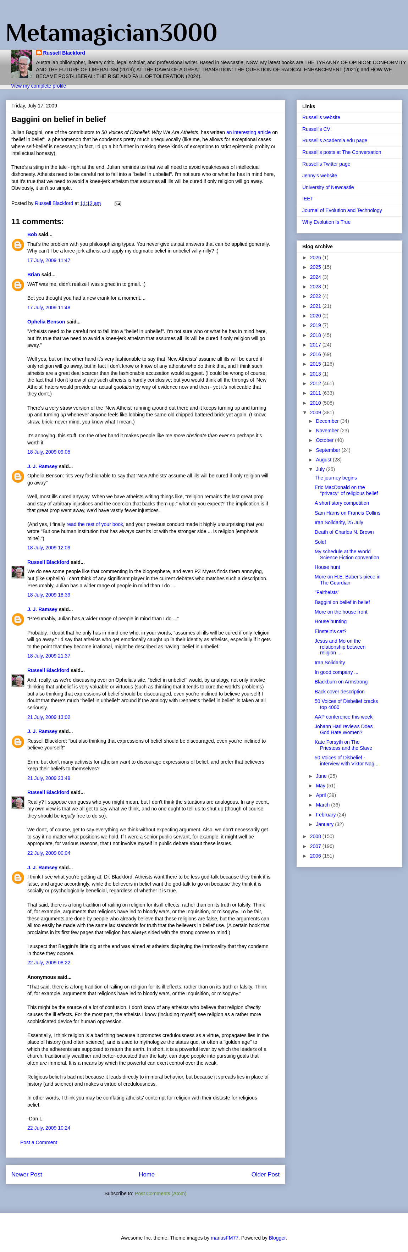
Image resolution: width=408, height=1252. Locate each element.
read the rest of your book (95, 524)
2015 (316, 364)
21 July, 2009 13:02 (48, 717)
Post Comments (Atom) (160, 1193)
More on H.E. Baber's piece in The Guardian (348, 580)
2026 (316, 257)
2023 (316, 286)
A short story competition (342, 503)
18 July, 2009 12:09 (48, 547)
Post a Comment (38, 1142)
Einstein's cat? (331, 631)
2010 (316, 403)
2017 (316, 345)
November (328, 430)
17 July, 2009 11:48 (48, 307)
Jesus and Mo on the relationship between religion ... (340, 647)
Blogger (277, 1238)
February (326, 815)
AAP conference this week (344, 717)
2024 (316, 277)
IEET (307, 198)
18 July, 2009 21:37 (48, 656)
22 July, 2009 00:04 (48, 853)
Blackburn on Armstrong (341, 682)
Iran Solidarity (330, 662)
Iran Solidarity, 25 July (339, 522)
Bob (32, 234)
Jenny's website (319, 175)
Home (147, 1174)
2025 (316, 267)
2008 (316, 836)
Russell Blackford (64, 53)
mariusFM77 (224, 1238)
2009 (316, 412)
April (321, 795)
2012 (316, 383)
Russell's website (321, 117)
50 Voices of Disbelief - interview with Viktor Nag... (347, 760)
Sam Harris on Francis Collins (347, 513)
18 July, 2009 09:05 (48, 452)
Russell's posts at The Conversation (341, 152)
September (328, 450)
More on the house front (341, 612)
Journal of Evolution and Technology (342, 210)
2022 (316, 296)
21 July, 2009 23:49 (48, 778)
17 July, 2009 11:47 (48, 260)
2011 (316, 393)
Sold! (320, 542)
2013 (316, 374)
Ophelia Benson (46, 322)
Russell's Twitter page (326, 164)
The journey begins (336, 478)
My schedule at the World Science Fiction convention (347, 554)
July (321, 469)
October (325, 440)
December (328, 421)
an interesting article (249, 132)
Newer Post (26, 1174)
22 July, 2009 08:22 (48, 962)
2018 (316, 335)
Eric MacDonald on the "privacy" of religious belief (346, 490)
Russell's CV (316, 129)
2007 (316, 846)
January (325, 824)
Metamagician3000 (111, 32)
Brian (33, 274)
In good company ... (336, 672)
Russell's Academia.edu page (334, 140)
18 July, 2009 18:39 (48, 595)
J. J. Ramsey (42, 466)
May (321, 785)
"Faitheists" (327, 592)
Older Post (266, 1174)
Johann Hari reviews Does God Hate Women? (344, 729)
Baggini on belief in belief (342, 602)
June (322, 776)
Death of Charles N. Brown (344, 532)
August (324, 459)
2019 (316, 325)
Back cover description (340, 691)
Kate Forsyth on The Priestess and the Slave (343, 745)
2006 (316, 856)
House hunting (331, 621)
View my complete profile (38, 86)
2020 (316, 315)
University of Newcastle (328, 187)
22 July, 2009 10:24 (48, 1128)
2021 (316, 306)
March (323, 805)
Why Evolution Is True (326, 222)
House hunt (327, 567)
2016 (316, 354)
